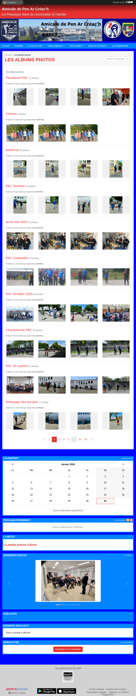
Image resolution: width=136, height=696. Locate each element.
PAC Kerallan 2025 (19, 294)
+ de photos (128, 555)
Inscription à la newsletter (68, 649)
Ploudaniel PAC (17, 78)
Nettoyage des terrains (22, 402)
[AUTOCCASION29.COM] (68, 676)
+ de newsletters (126, 642)
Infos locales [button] (75, 46)
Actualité (18, 46)
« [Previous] (44, 439)
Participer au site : (123, 2)
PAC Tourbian (15, 186)
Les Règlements (120, 46)
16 (86, 439)
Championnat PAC (19, 330)
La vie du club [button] (35, 46)
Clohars (11, 114)
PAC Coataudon (17, 258)
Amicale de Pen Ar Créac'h (25, 9)
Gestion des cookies (116, 689)
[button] (9, 583)
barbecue (12, 150)
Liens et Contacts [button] (97, 46)
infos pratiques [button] (55, 46)
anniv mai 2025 (16, 222)
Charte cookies (96, 689)
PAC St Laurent (17, 366)
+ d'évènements (126, 458)
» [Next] (91, 439)
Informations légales (96, 692)
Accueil (6, 46)
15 (79, 439)
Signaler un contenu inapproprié (115, 693)
